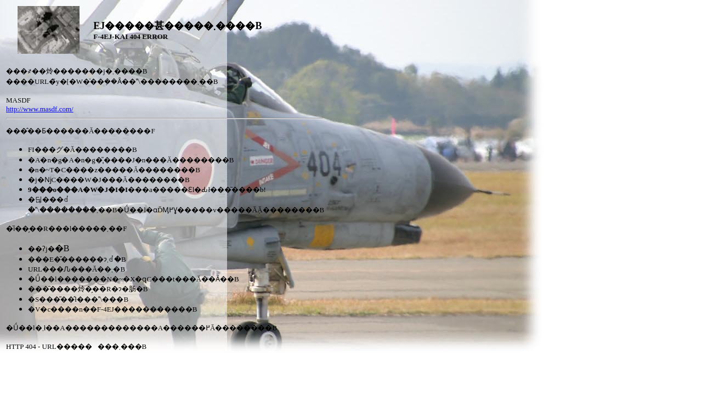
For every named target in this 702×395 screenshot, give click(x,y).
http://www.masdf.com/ (39, 109)
